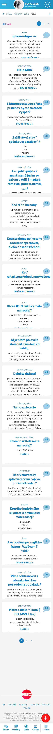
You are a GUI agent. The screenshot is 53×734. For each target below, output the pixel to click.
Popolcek (32, 5)
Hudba (24, 505)
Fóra (33, 14)
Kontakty (23, 704)
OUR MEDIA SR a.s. (29, 713)
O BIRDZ (12, 704)
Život (24, 538)
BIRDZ (26, 694)
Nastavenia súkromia (40, 704)
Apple (24, 32)
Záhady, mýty (25, 133)
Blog (26, 14)
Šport (25, 201)
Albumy (18, 14)
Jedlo (24, 268)
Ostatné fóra (25, 66)
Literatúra (24, 471)
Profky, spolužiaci (24, 437)
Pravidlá (26, 707)
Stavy (9, 14)
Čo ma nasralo (24, 370)
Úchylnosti (25, 100)
